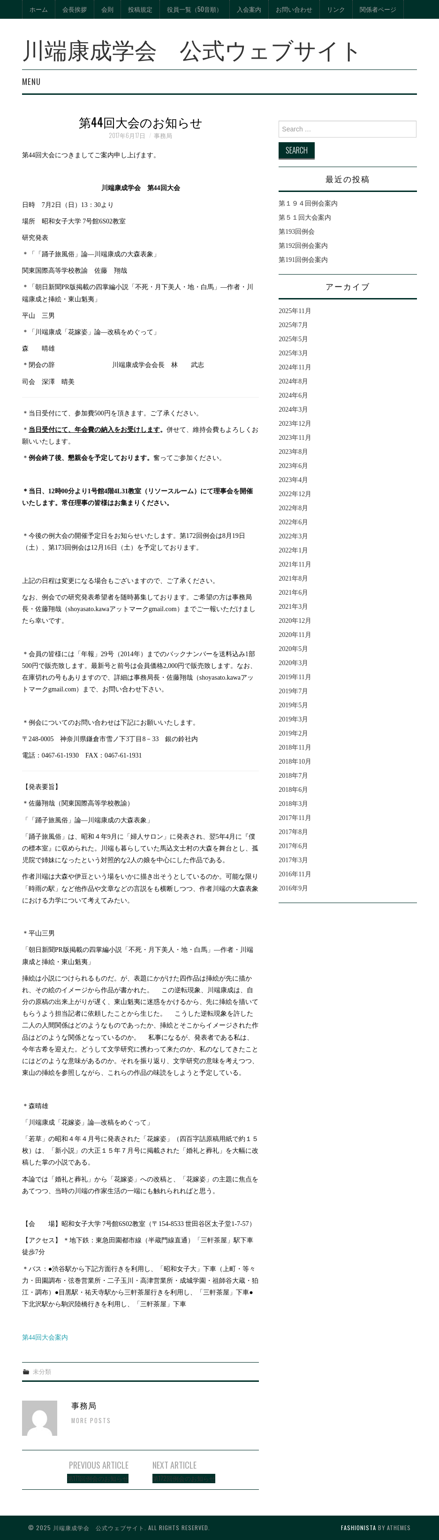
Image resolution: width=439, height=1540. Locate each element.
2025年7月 (293, 325)
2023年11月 (295, 437)
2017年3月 (293, 860)
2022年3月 (293, 536)
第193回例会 (297, 231)
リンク (336, 9)
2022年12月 (295, 494)
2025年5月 (293, 339)
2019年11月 (295, 677)
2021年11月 (295, 564)
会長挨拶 (74, 9)
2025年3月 (293, 353)
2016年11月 (295, 874)
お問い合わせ (294, 9)
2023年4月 (293, 479)
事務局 (163, 135)
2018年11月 (295, 747)
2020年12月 (295, 620)
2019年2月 (293, 733)
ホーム (39, 9)
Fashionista (358, 1527)
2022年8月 (293, 508)
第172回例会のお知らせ (183, 1478)
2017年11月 (295, 817)
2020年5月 (293, 648)
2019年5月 (293, 705)
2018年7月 (293, 775)
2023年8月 (293, 451)
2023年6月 (293, 465)
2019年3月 (293, 719)
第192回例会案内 (303, 245)
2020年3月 (293, 663)
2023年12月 (295, 423)
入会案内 (249, 9)
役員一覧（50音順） (194, 9)
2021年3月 (293, 606)
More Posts (91, 1420)
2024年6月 (293, 395)
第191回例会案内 (303, 259)
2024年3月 (293, 409)
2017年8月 (293, 831)
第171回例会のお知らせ (98, 1478)
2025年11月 (295, 310)
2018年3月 (293, 803)
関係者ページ (378, 9)
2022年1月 (293, 550)
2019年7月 (293, 691)
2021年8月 (293, 578)
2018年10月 (295, 761)
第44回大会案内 (45, 1337)
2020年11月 (295, 634)
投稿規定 (140, 9)
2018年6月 (293, 789)
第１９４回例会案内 (308, 203)
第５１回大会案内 (305, 217)
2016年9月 (293, 888)
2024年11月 (295, 367)
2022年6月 (293, 522)
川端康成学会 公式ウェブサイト (192, 48)
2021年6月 (293, 592)
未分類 (42, 1371)
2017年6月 (293, 846)
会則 (107, 9)
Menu (31, 81)
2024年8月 (293, 381)
